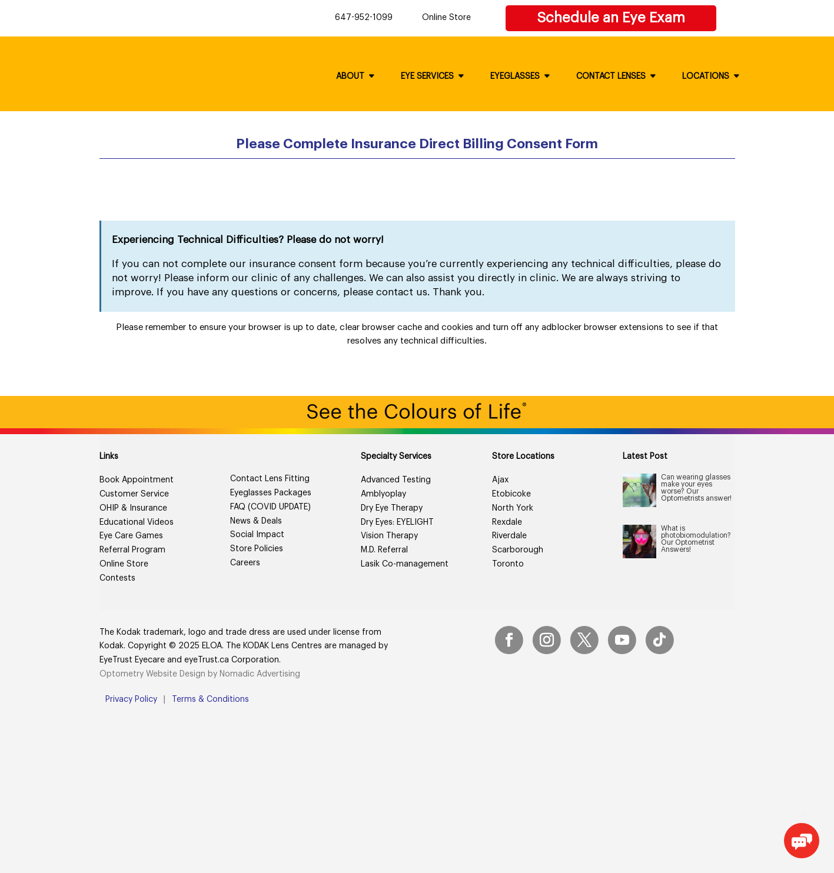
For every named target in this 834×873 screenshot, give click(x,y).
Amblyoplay (383, 494)
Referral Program (132, 550)
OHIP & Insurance (133, 508)
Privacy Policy (131, 699)
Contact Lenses (611, 76)
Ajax (500, 480)
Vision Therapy (389, 536)
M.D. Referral (384, 550)
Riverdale (509, 536)
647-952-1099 (364, 18)
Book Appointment (136, 480)
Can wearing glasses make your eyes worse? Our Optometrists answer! (696, 488)
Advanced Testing (396, 480)
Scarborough (517, 550)
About (350, 76)
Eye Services (427, 76)
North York (512, 508)
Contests (117, 578)
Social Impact (257, 535)
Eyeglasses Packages (270, 493)
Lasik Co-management (404, 564)
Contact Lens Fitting (270, 479)
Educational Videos (136, 522)
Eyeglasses (515, 76)
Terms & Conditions (210, 699)
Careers (245, 563)
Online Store (446, 18)
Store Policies (256, 549)
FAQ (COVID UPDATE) (270, 507)
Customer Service (134, 494)
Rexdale (507, 522)
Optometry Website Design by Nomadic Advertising (199, 674)
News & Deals (256, 521)
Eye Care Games (131, 536)
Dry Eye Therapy (392, 508)
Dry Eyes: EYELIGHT (397, 522)
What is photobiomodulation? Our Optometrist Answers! (696, 539)
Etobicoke (511, 494)
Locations (705, 76)
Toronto (508, 564)
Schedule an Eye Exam (611, 18)
